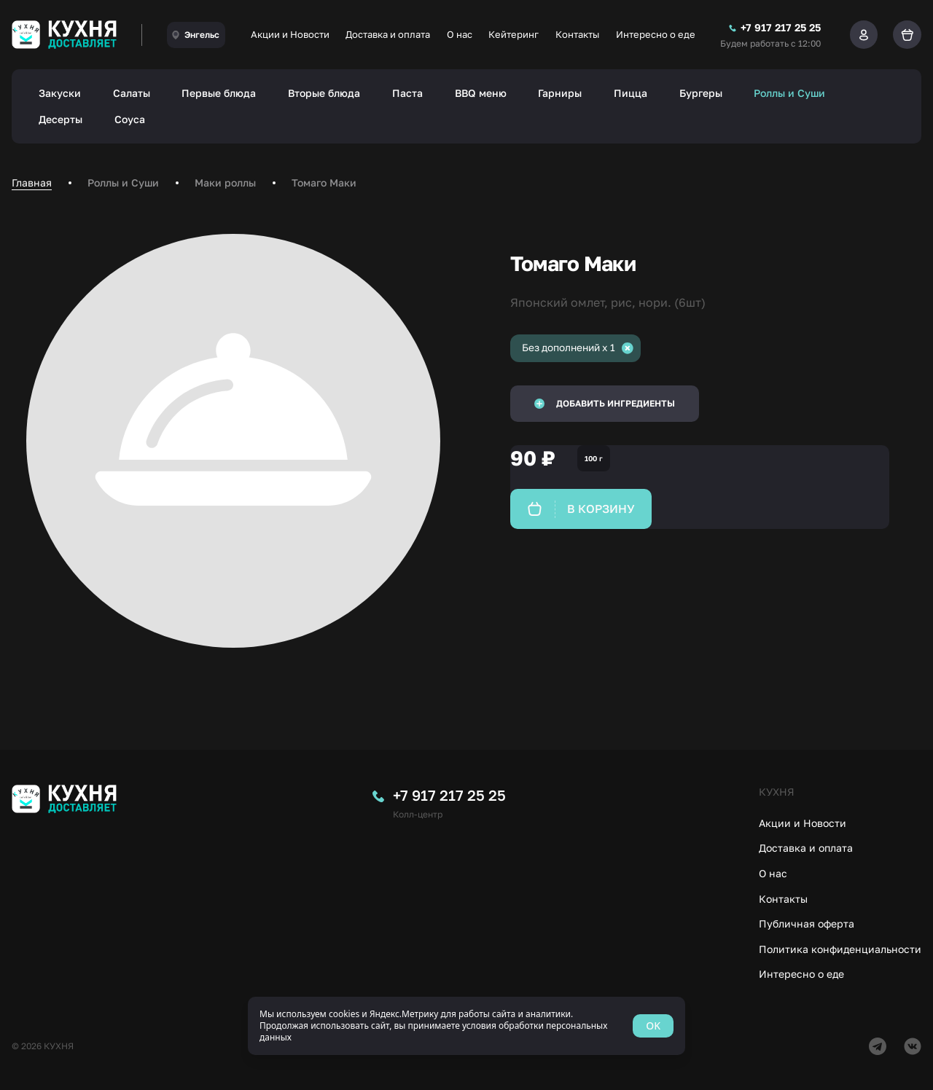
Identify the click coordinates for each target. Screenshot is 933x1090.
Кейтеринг (513, 34)
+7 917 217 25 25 (449, 795)
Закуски (60, 93)
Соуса (129, 119)
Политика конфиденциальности (840, 949)
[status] (466, 1026)
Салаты (131, 93)
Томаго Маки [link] (324, 182)
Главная (32, 182)
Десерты (60, 119)
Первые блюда (218, 93)
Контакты (577, 34)
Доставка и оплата (388, 34)
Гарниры (560, 93)
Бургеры (700, 93)
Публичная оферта (806, 923)
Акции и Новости (290, 34)
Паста (407, 93)
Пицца (630, 93)
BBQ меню (481, 93)
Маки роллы (225, 182)
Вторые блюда (324, 93)
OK (653, 1025)
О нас (459, 34)
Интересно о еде (655, 34)
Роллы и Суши (789, 93)
